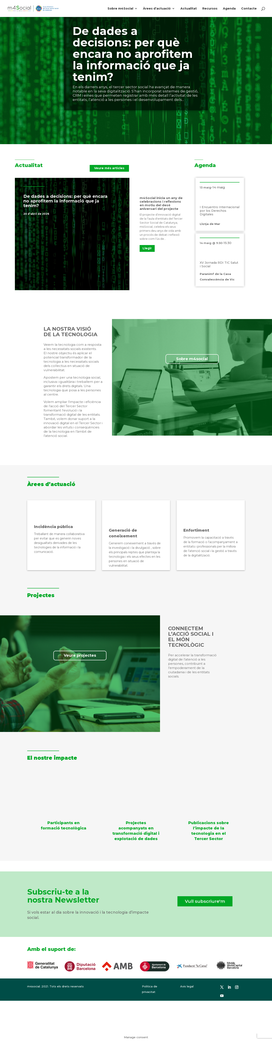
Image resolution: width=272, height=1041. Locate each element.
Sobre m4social (192, 359)
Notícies (88, 213)
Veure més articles (109, 168)
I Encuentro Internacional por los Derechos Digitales (219, 210)
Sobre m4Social (120, 8)
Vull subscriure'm (205, 901)
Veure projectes (80, 655)
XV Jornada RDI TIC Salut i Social (219, 264)
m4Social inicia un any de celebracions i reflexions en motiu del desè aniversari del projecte (161, 203)
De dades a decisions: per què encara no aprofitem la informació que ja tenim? (133, 54)
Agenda (229, 8)
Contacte (249, 8)
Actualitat (188, 8)
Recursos (209, 8)
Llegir (147, 248)
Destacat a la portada (65, 213)
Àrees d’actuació (157, 8)
